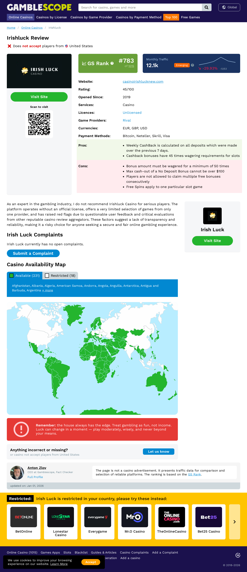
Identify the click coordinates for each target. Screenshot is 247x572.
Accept (90, 562)
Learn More (59, 564)
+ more (47, 290)
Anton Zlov (37, 468)
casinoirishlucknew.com (143, 82)
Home (11, 27)
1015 (131, 66)
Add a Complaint (165, 552)
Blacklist (81, 552)
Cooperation (107, 558)
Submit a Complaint (33, 253)
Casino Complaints (134, 552)
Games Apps (50, 552)
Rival (127, 120)
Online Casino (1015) (22, 552)
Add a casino (130, 558)
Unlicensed (132, 113)
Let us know (158, 452)
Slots (67, 552)
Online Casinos (32, 27)
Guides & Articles (103, 552)
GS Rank (194, 474)
